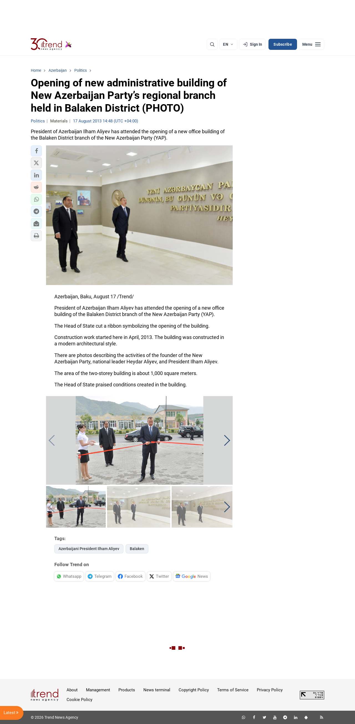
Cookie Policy (79, 699)
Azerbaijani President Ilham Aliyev (89, 548)
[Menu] (311, 44)
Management (98, 689)
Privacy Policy (270, 689)
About (72, 689)
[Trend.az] (51, 44)
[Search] (212, 44)
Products (126, 689)
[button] (36, 151)
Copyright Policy (194, 689)
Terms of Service (232, 689)
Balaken (137, 548)
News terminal (156, 689)
